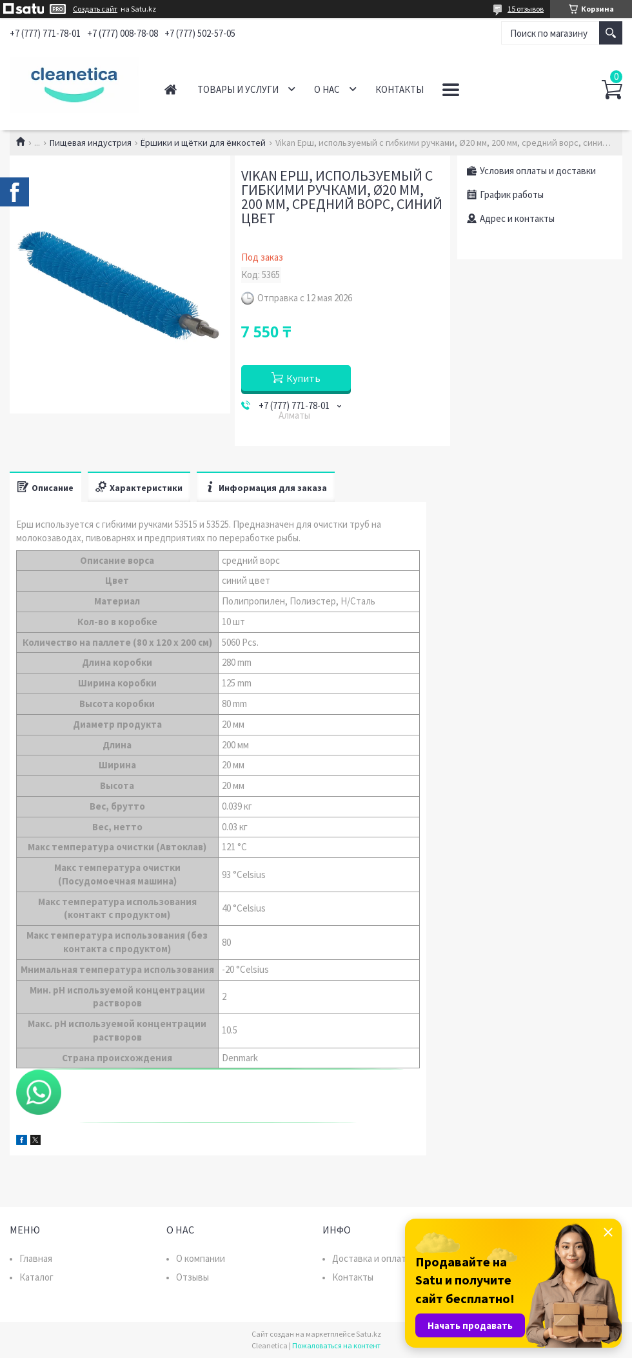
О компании (200, 1258)
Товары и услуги (238, 89)
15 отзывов (526, 9)
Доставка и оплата (371, 1258)
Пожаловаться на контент (336, 1345)
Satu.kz (368, 1334)
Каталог (36, 1277)
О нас (327, 89)
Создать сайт (95, 9)
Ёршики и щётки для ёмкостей (203, 142)
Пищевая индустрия (91, 142)
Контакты (399, 89)
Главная (170, 89)
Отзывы (192, 1277)
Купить (303, 378)
